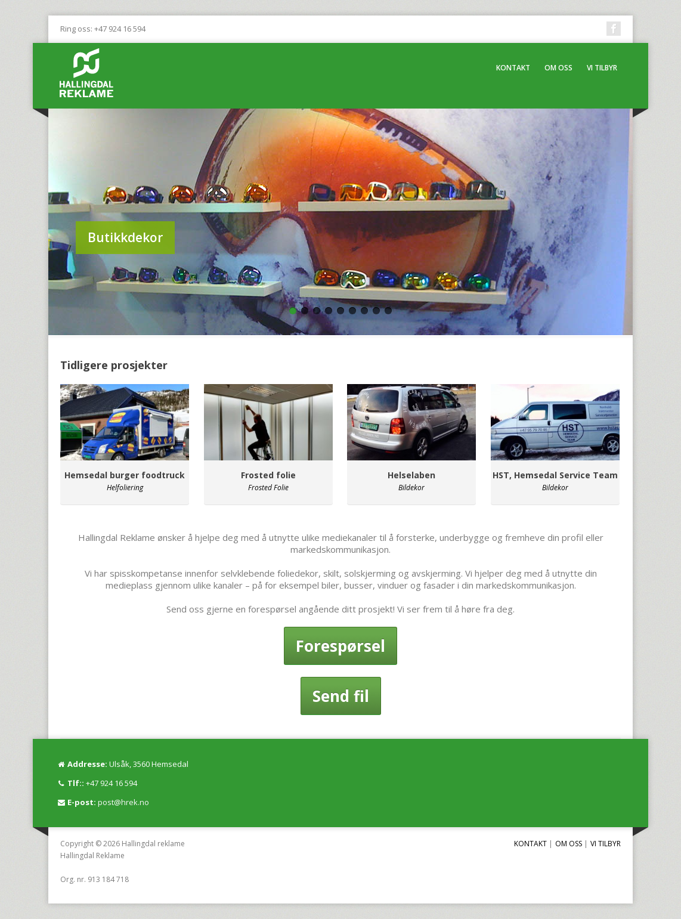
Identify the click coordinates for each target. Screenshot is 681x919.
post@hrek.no (123, 802)
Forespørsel (340, 646)
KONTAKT (513, 68)
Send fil (340, 696)
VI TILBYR (602, 68)
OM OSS (558, 68)
